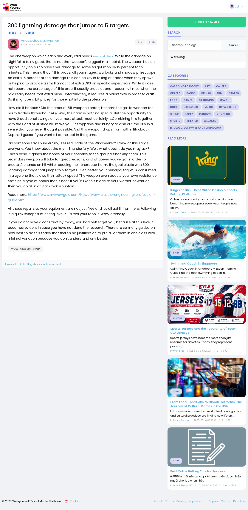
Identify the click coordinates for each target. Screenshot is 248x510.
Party (189, 114)
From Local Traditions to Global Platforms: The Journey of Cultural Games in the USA (206, 404)
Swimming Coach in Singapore (193, 264)
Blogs (12, 32)
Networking (227, 107)
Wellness (210, 121)
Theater (192, 121)
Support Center (220, 501)
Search (233, 45)
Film (219, 93)
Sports (175, 121)
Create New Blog (206, 22)
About (158, 501)
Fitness (234, 93)
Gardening (206, 100)
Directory (239, 501)
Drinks (206, 93)
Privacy (181, 501)
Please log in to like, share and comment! (33, 264)
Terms (170, 501)
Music (208, 107)
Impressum (197, 501)
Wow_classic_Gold (25, 249)
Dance (190, 93)
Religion (205, 114)
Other (174, 114)
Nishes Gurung (181, 420)
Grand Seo (178, 350)
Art (207, 86)
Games (30, 32)
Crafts (175, 93)
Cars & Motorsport (184, 86)
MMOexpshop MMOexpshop (40, 40)
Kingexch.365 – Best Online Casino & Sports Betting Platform (203, 192)
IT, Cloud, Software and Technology (195, 128)
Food (173, 100)
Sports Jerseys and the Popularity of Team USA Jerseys (203, 331)
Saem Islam (179, 212)
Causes (221, 86)
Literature (191, 107)
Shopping (223, 114)
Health (225, 100)
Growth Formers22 (182, 485)
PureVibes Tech (181, 277)
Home (174, 107)
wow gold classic (103, 56)
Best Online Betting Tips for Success (197, 471)
